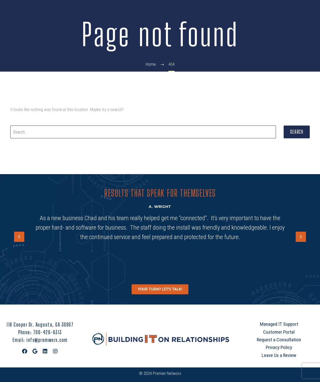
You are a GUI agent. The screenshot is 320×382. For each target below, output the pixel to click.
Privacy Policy (279, 347)
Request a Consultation (279, 340)
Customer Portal (279, 332)
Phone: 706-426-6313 (40, 332)
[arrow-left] (19, 237)
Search (296, 132)
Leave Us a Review (279, 355)
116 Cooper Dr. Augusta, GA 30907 (39, 324)
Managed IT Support (279, 324)
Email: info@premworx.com (40, 340)
